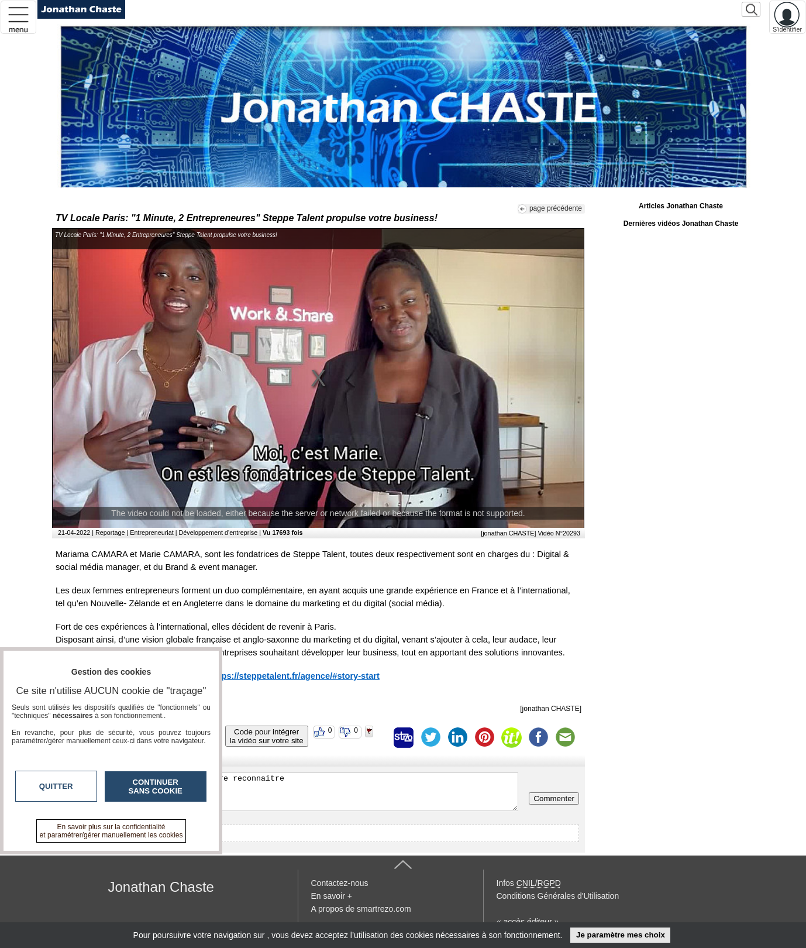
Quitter (56, 786)
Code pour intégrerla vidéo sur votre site (267, 736)
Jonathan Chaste (161, 887)
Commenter (553, 798)
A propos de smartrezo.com (361, 908)
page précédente (555, 208)
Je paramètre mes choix (620, 934)
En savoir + (331, 896)
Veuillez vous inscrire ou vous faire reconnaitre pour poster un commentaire (288, 791)
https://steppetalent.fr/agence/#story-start (295, 676)
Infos (529, 883)
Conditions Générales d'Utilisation (558, 896)
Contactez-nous (339, 883)
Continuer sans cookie (155, 786)
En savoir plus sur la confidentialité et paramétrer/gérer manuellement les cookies (111, 831)
